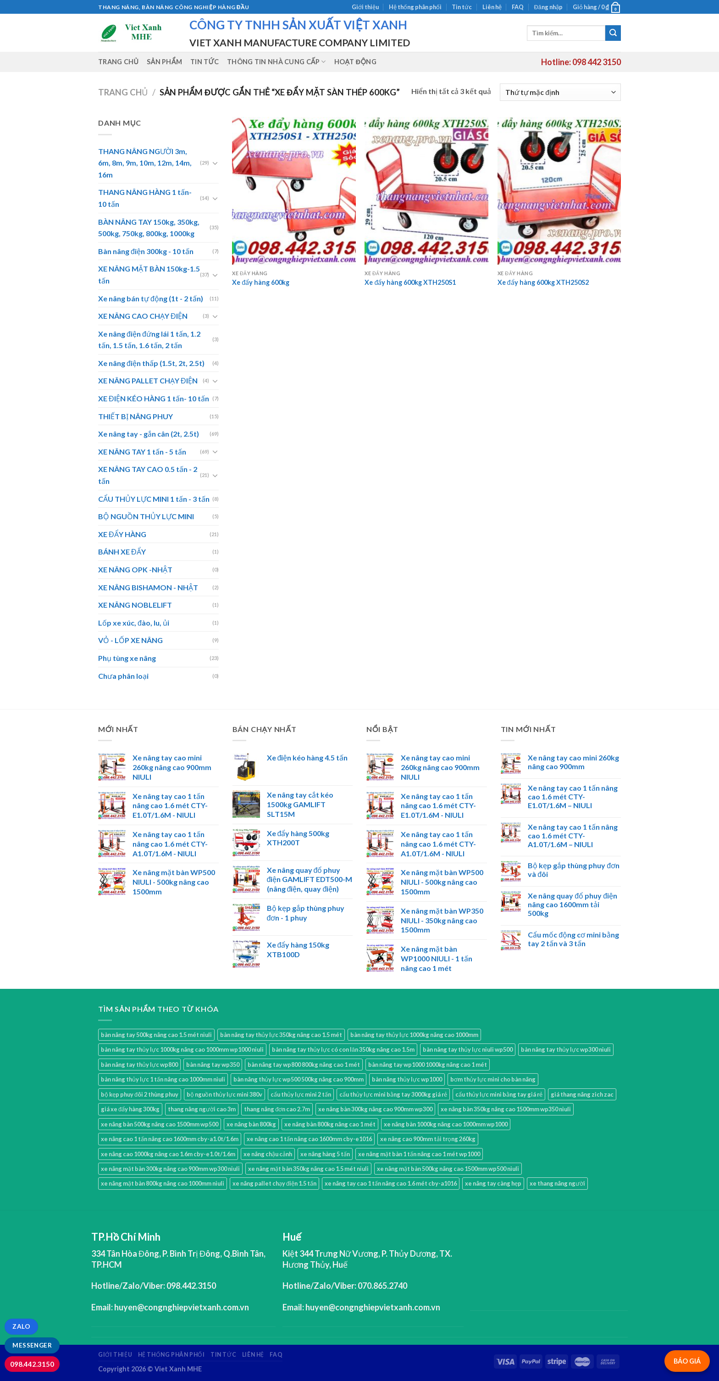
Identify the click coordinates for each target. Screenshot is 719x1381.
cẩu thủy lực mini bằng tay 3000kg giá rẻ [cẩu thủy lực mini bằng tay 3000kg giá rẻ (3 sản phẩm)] (393, 1094)
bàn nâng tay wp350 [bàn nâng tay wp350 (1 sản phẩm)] (212, 1064)
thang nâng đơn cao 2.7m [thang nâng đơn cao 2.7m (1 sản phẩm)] (277, 1109)
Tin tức (462, 7)
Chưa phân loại (123, 675)
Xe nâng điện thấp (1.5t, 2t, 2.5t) (151, 363)
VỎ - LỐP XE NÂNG (130, 640)
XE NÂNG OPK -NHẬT (135, 569)
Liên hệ (492, 7)
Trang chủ (118, 62)
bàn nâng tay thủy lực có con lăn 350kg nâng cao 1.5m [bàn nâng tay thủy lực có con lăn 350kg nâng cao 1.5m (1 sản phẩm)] (343, 1049)
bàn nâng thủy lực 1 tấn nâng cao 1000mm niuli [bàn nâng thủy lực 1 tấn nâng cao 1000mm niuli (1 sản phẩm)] (163, 1079)
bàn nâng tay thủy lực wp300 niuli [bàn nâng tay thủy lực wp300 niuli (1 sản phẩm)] (566, 1049)
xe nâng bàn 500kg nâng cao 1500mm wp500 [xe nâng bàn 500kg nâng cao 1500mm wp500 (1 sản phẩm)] (159, 1124)
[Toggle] (215, 162)
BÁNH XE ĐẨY (122, 551)
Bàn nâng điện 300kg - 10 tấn (146, 251)
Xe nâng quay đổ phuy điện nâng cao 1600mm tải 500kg (572, 904)
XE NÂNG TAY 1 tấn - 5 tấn (142, 451)
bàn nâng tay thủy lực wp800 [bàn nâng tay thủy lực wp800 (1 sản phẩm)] (139, 1064)
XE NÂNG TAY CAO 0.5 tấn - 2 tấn (147, 475)
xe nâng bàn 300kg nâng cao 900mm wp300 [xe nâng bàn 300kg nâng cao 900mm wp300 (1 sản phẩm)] (375, 1109)
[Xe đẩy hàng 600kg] (294, 191)
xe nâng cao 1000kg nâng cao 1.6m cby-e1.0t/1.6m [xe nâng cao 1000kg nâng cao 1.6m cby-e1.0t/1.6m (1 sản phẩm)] (168, 1154)
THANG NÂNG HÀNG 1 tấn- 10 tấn (145, 198)
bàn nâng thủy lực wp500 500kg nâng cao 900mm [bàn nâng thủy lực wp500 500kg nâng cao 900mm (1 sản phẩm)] (298, 1079)
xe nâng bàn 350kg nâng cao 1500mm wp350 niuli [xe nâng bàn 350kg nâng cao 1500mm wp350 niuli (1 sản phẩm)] (506, 1109)
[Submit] (613, 33)
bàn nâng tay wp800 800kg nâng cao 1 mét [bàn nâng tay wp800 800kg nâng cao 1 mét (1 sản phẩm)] (304, 1064)
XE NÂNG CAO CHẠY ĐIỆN (143, 315)
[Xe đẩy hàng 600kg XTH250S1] (426, 191)
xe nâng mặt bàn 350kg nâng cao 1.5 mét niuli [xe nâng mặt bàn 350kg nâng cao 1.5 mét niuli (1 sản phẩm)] (308, 1168)
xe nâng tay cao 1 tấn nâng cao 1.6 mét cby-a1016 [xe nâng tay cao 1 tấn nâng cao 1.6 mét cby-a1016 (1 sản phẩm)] (391, 1183)
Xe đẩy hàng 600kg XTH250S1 (410, 282)
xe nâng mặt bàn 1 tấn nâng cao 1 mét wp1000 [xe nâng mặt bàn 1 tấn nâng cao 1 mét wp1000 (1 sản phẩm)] (419, 1154)
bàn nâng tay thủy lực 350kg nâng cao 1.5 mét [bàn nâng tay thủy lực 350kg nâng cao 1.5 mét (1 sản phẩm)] (281, 1034)
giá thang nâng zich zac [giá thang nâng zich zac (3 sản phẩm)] (582, 1094)
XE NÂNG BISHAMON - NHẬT (148, 587)
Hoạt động (355, 62)
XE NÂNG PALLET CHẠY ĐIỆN (148, 380)
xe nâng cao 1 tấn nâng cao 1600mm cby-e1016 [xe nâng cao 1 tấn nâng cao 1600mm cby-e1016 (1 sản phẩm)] (309, 1139)
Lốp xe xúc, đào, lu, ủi (133, 622)
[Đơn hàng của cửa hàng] (560, 92)
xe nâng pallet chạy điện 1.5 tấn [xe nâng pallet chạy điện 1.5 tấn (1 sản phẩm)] (274, 1183)
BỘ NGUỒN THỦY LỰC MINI (146, 516)
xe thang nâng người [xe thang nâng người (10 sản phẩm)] (557, 1183)
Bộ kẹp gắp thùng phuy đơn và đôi (573, 869)
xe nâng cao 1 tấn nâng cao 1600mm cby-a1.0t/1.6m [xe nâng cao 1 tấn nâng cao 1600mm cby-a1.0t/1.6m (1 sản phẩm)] (169, 1139)
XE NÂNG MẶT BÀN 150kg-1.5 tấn (149, 274)
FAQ (518, 7)
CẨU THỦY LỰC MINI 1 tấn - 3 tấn (154, 498)
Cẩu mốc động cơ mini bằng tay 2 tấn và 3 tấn (573, 939)
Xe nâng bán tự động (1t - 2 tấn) (150, 298)
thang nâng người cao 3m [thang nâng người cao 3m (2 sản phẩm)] (202, 1109)
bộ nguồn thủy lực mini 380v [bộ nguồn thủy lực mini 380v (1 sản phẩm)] (224, 1094)
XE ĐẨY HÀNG (122, 534)
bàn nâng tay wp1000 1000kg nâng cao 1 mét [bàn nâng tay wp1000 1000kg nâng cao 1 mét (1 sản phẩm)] (427, 1064)
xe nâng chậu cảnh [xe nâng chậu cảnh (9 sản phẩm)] (267, 1154)
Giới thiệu (365, 7)
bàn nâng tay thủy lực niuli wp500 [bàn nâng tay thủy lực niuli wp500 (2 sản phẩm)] (468, 1049)
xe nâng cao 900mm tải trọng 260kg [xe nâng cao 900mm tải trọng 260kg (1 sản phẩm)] (428, 1139)
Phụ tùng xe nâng (127, 658)
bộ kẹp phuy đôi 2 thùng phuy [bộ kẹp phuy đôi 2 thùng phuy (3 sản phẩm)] (139, 1094)
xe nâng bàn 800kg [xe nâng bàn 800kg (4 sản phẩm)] (251, 1124)
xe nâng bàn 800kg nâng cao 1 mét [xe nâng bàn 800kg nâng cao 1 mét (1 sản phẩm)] (330, 1124)
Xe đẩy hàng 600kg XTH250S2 (543, 282)
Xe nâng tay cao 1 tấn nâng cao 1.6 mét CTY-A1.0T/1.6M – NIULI (573, 835)
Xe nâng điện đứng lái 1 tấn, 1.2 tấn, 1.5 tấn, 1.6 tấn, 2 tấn (149, 339)
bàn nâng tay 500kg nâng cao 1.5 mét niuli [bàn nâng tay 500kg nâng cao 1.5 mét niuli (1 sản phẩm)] (156, 1034)
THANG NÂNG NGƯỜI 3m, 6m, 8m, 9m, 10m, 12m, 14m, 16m (145, 163)
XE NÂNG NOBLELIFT (135, 604)
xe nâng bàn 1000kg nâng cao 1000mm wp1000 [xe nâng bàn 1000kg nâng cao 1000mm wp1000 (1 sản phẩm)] (446, 1124)
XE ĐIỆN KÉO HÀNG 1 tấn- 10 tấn (153, 398)
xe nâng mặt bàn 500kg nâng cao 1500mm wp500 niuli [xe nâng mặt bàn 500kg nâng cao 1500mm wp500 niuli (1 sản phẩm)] (448, 1168)
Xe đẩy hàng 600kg (260, 282)
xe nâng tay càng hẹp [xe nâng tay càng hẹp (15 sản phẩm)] (493, 1183)
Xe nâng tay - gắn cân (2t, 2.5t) (148, 433)
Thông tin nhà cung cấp (276, 61)
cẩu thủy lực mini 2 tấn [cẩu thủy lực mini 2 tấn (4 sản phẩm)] (301, 1094)
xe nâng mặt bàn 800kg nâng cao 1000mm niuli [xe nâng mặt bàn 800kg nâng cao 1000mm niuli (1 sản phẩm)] (162, 1183)
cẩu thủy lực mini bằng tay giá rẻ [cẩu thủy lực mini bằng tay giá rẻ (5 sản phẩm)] (498, 1094)
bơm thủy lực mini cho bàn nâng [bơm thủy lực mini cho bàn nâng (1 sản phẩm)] (493, 1079)
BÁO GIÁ (687, 1361)
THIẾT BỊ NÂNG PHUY (135, 416)
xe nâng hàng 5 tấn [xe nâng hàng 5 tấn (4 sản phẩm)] (325, 1154)
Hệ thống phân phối (415, 7)
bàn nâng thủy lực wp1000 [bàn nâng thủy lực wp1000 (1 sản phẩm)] (407, 1079)
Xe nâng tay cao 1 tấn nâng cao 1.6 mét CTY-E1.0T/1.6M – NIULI (573, 796)
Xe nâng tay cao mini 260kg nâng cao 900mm (573, 762)
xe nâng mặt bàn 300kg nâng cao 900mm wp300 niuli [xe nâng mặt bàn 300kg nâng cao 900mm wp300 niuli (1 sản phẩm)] (170, 1168)
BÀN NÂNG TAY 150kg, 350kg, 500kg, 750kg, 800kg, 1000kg (148, 227)
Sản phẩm (164, 62)
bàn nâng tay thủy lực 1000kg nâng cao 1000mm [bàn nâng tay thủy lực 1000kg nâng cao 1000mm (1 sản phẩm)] (414, 1034)
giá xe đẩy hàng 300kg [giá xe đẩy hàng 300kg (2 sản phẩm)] (130, 1109)
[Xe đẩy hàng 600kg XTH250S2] (559, 191)
